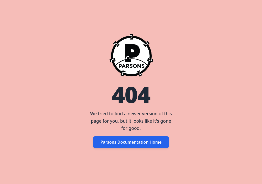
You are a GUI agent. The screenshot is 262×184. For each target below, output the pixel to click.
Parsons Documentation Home (131, 142)
